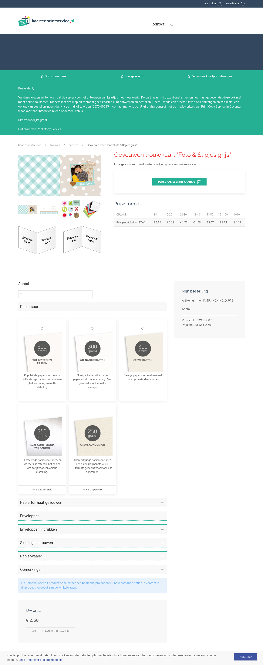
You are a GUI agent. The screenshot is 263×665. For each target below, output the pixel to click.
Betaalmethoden (29, 633)
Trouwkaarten (144, 640)
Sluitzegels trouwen (36, 499)
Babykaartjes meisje (148, 627)
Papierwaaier (31, 512)
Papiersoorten (86, 633)
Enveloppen (30, 472)
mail (73, 63)
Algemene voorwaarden (34, 646)
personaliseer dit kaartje (179, 138)
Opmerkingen (31, 525)
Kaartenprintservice (29, 101)
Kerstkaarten (144, 646)
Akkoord (246, 656)
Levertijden (25, 627)
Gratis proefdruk (88, 646)
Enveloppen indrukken (38, 485)
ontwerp (73, 101)
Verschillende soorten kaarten (97, 627)
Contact (158, 16)
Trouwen (55, 101)
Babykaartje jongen (148, 633)
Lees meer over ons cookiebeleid (41, 660)
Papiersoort (30, 263)
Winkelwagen (233, 3)
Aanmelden (211, 3)
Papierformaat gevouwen (41, 458)
